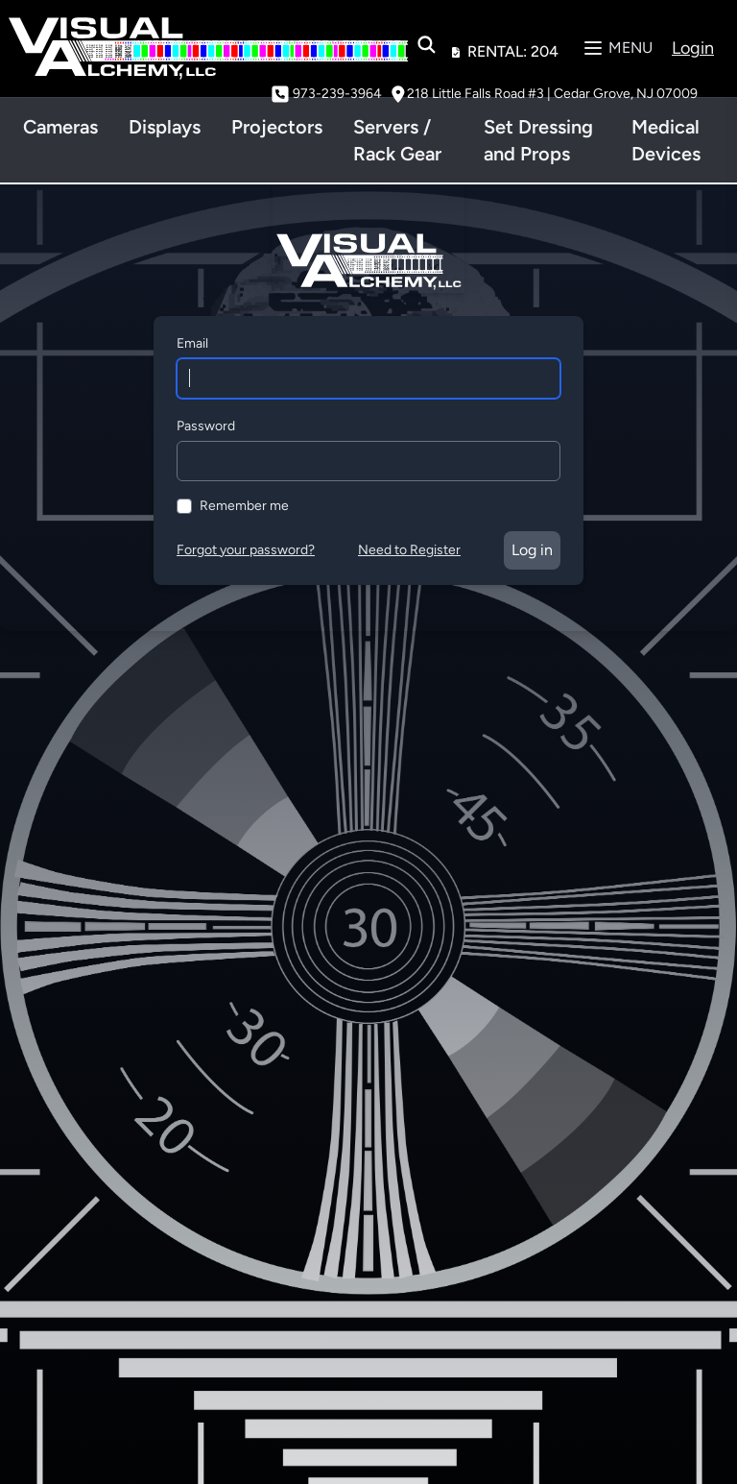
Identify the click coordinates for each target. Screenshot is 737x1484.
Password (206, 426)
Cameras (60, 126)
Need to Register (409, 550)
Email (192, 343)
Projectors (276, 126)
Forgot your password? (246, 550)
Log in (532, 550)
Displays (165, 126)
